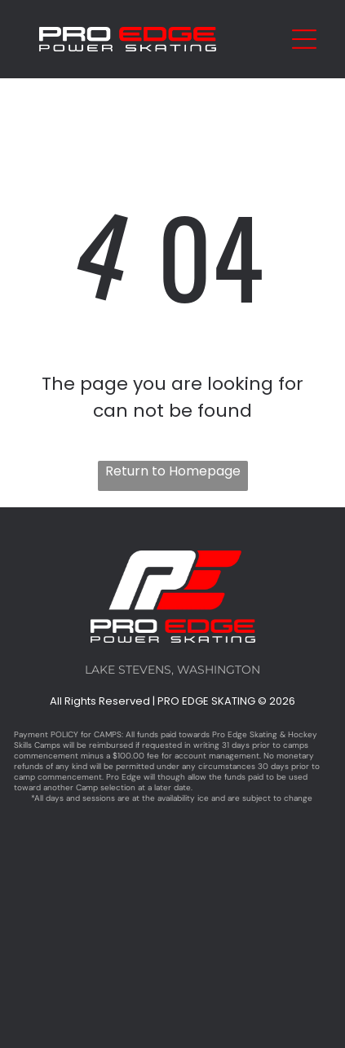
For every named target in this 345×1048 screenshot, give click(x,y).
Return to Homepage (173, 471)
